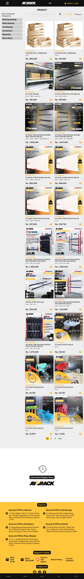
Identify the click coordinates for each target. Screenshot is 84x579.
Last (60, 438)
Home (42, 576)
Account (8, 576)
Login (75, 3)
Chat (75, 576)
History (25, 576)
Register (69, 3)
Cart (59, 576)
